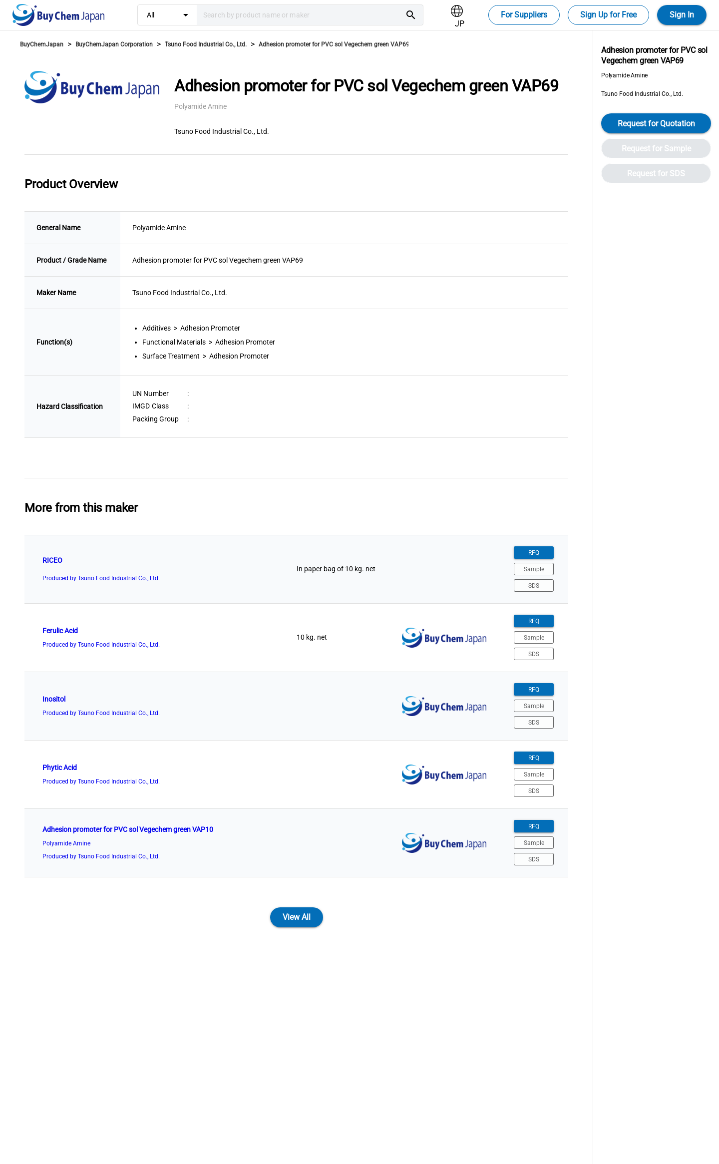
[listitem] (296, 569)
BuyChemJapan (41, 44)
